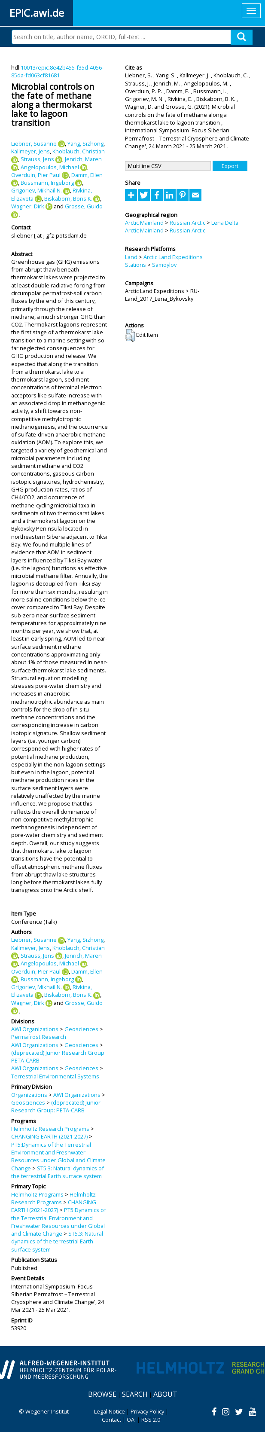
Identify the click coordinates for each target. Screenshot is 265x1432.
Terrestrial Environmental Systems (55, 1076)
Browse (102, 1394)
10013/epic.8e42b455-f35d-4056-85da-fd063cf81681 (57, 71)
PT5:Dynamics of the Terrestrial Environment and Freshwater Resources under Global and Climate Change (58, 1156)
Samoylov (164, 265)
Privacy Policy (147, 1411)
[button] (130, 335)
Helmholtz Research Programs (50, 1129)
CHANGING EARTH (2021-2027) (49, 1136)
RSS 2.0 (150, 1419)
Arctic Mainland (144, 222)
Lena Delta (224, 222)
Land (131, 257)
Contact (111, 1419)
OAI (131, 1419)
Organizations (29, 1095)
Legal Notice (109, 1411)
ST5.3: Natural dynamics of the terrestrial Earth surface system (57, 1172)
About (165, 1394)
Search (135, 1394)
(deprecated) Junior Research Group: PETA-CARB (56, 1106)
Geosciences (81, 1029)
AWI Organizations (34, 1029)
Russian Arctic (187, 222)
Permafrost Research (38, 1037)
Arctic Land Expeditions (173, 257)
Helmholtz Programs (37, 1194)
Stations (135, 265)
